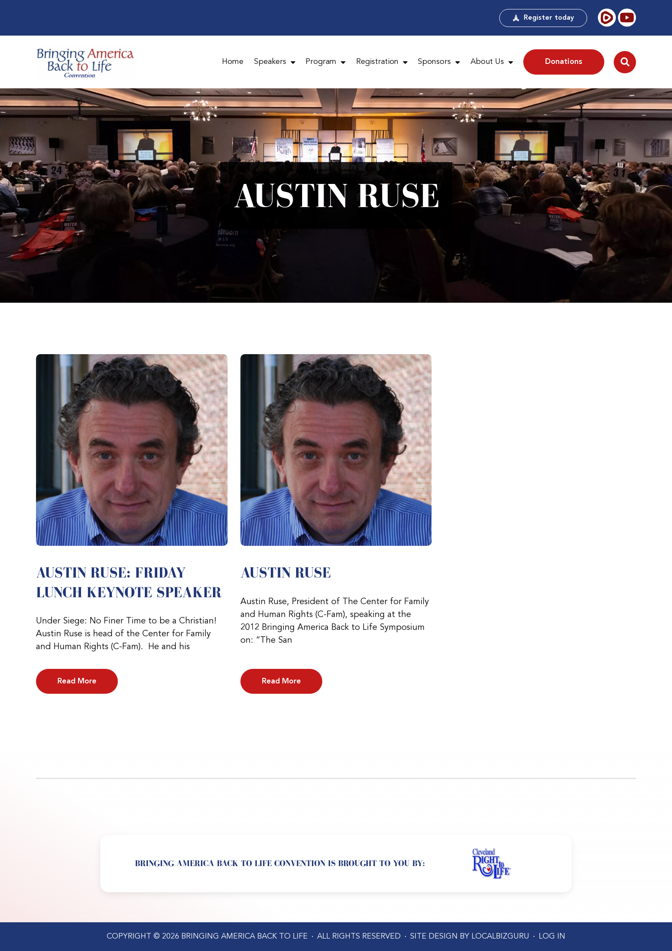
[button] (625, 62)
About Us (492, 62)
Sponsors (439, 62)
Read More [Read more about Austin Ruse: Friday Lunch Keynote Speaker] (76, 681)
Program (325, 62)
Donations (563, 62)
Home (232, 62)
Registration (382, 62)
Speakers (274, 62)
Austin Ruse (285, 572)
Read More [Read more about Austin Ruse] (281, 681)
